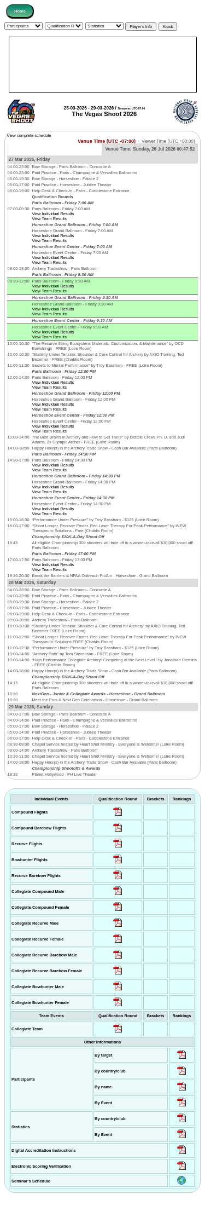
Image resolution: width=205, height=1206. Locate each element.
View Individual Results (53, 213)
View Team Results (49, 218)
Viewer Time (168, 141)
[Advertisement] (102, 64)
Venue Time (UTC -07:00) (107, 140)
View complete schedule (29, 135)
